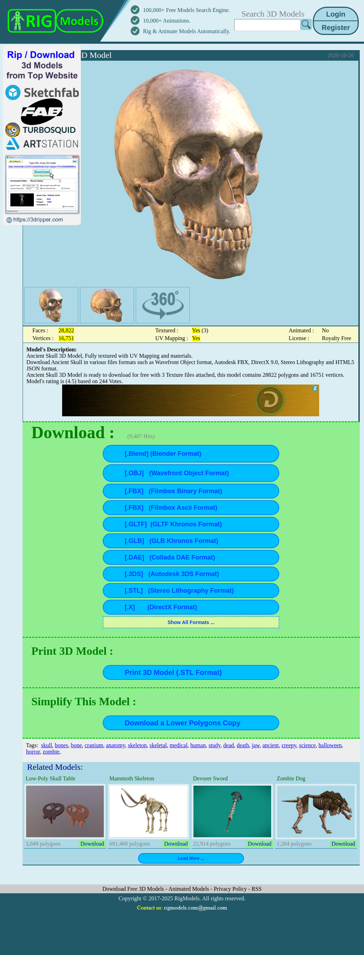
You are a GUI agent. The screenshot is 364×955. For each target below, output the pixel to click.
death (243, 745)
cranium (94, 745)
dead (228, 745)
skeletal (158, 745)
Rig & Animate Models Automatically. (186, 31)
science (307, 745)
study (215, 745)
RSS (257, 889)
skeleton (137, 745)
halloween (330, 745)
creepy (288, 745)
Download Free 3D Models (134, 889)
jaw (255, 745)
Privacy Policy (231, 889)
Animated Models (189, 889)
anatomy (115, 745)
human (198, 745)
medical (178, 745)
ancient (270, 745)
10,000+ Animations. (167, 21)
